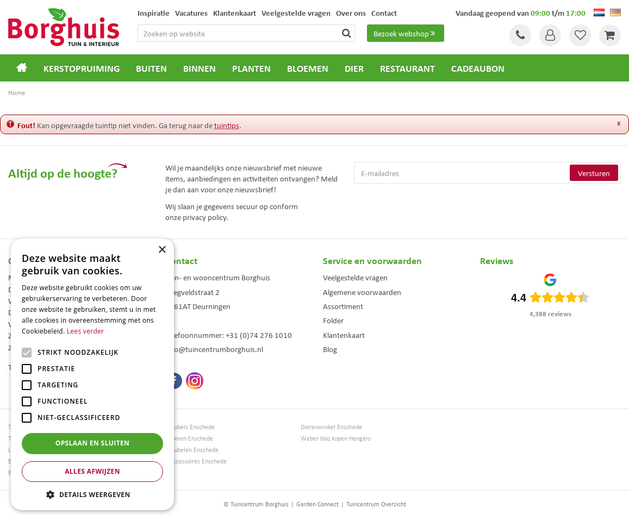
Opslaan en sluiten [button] (92, 443)
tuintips (226, 125)
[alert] (92, 374)
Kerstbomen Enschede (183, 438)
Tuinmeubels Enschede (184, 427)
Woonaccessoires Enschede (190, 461)
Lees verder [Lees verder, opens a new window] (85, 331)
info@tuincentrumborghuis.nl (214, 348)
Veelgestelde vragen (355, 277)
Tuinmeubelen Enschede (186, 449)
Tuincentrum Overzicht (376, 504)
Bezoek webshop (405, 33)
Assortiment (343, 305)
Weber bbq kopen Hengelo (336, 438)
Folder (333, 320)
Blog (330, 348)
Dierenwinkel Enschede (331, 427)
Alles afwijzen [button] (92, 471)
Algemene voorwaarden (362, 291)
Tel (520, 35)
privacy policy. (205, 216)
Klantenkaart (344, 334)
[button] (92, 494)
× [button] (162, 250)
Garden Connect (317, 504)
